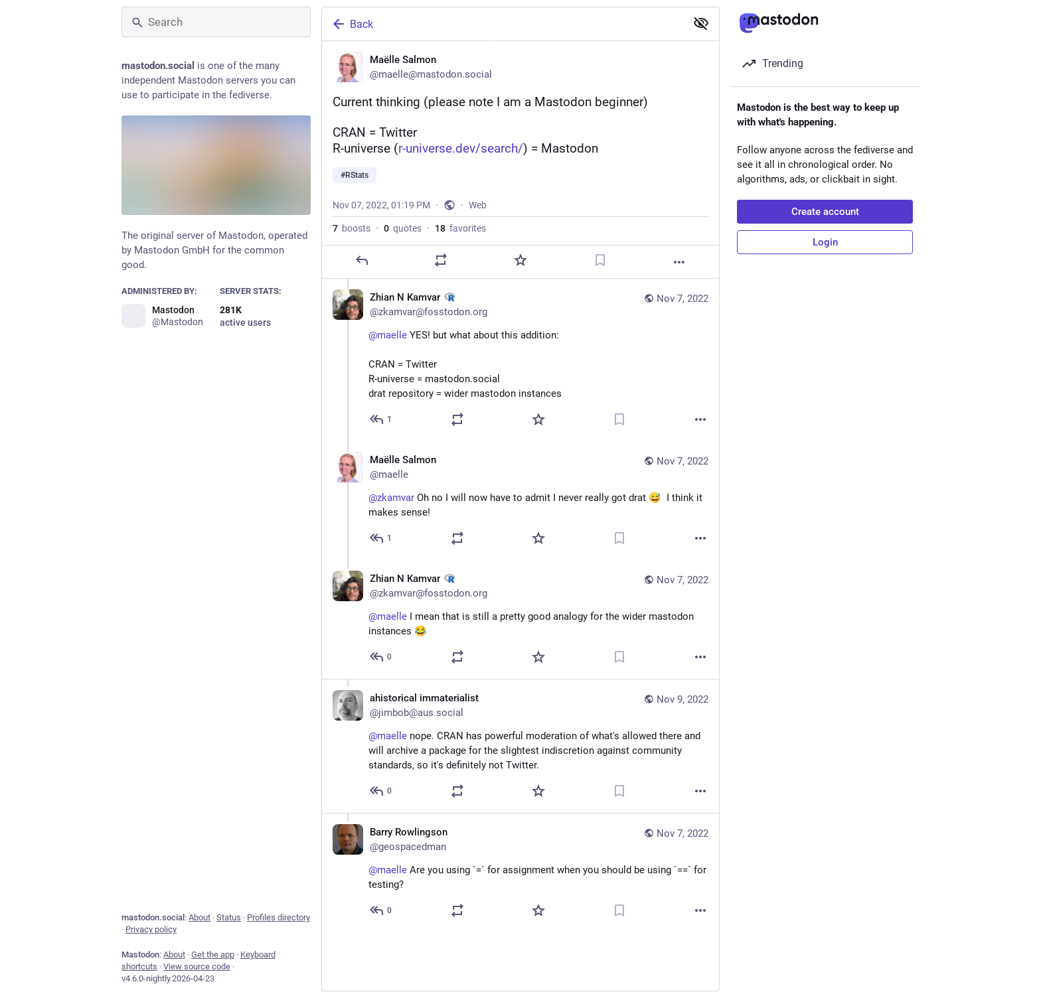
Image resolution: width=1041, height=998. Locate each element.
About (199, 917)
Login (825, 242)
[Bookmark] (600, 260)
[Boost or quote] (441, 260)
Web (478, 205)
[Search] (216, 22)
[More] (679, 262)
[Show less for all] (701, 23)
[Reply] (362, 260)
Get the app (212, 955)
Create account (825, 212)
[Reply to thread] (381, 419)
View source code (196, 966)
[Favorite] (520, 260)
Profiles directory (278, 917)
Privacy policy (151, 929)
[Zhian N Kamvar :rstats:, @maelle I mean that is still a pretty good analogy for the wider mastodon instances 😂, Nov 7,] (520, 620)
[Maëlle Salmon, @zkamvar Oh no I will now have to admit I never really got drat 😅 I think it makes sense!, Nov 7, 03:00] (520, 501)
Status (228, 917)
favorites (460, 228)
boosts (351, 228)
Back (352, 24)
